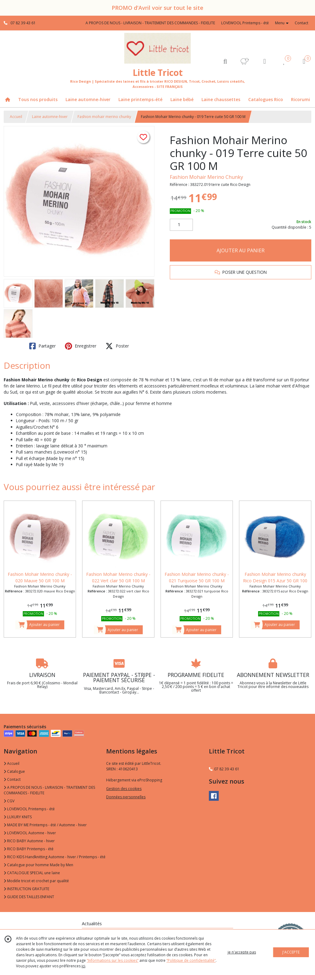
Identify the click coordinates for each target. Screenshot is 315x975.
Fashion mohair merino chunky (104, 116)
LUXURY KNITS (18, 817)
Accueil (16, 116)
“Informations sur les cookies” (112, 960)
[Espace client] (264, 61)
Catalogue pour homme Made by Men (38, 864)
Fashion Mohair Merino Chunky (206, 177)
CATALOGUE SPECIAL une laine (32, 872)
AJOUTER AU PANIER (241, 250)
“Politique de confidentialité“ (191, 960)
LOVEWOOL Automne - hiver (30, 832)
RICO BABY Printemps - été (29, 848)
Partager (42, 346)
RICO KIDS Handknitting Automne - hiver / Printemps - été (55, 856)
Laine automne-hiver (50, 116)
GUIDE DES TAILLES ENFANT (29, 896)
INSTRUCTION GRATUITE (26, 888)
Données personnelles (126, 797)
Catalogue (14, 771)
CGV (9, 801)
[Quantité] (181, 225)
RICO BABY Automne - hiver (29, 840)
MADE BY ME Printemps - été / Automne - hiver (45, 825)
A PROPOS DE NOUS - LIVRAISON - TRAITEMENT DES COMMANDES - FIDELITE (49, 790)
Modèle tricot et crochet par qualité (36, 880)
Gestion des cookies (124, 788)
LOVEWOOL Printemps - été (29, 809)
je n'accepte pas (242, 952)
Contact (301, 23)
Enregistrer (80, 346)
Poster (117, 346)
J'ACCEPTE (291, 952)
